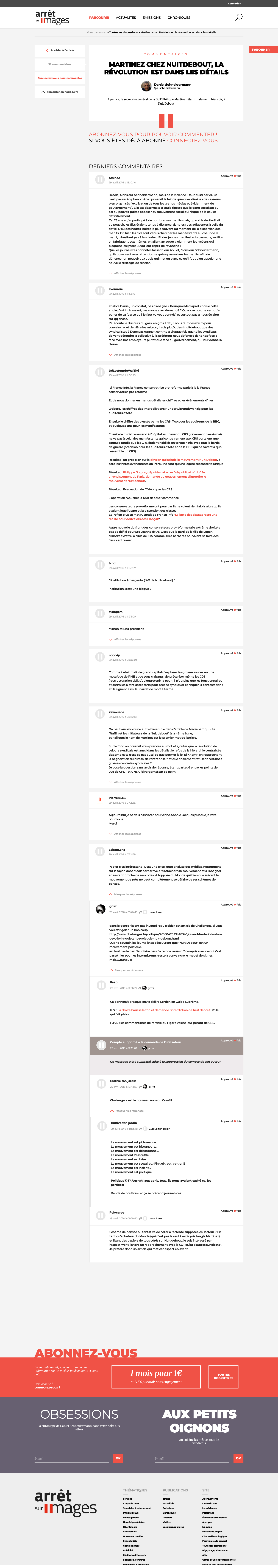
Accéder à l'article (60, 50)
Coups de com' (131, 1503)
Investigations (131, 1517)
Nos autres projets (212, 1531)
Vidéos (166, 1522)
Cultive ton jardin (154, 1129)
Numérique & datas (133, 1522)
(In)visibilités (130, 1541)
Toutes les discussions (214, 1545)
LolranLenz (150, 912)
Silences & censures (134, 1559)
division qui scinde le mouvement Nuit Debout (183, 460)
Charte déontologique (214, 1536)
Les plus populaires (173, 1527)
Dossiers (167, 1517)
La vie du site (209, 1503)
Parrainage (208, 1512)
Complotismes (131, 1545)
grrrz (146, 988)
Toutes (166, 1498)
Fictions (127, 1498)
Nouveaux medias (133, 1536)
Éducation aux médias (214, 1517)
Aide (204, 1555)
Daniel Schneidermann (172, 85)
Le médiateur (209, 1508)
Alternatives (130, 1531)
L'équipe (207, 1527)
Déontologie (130, 1527)
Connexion (234, 3)
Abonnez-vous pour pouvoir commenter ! (153, 135)
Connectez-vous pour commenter (60, 78)
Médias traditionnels (134, 1555)
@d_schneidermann (167, 88)
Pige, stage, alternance (214, 1550)
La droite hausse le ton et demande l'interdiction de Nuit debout (164, 1010)
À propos (207, 1522)
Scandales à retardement (137, 1508)
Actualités (126, 18)
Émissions (152, 18)
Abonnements (210, 1498)
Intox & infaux (130, 1512)
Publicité (128, 1550)
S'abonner (260, 49)
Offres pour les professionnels (218, 1559)
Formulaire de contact (214, 1541)
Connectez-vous (192, 141)
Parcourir (99, 18)
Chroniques (179, 18)
